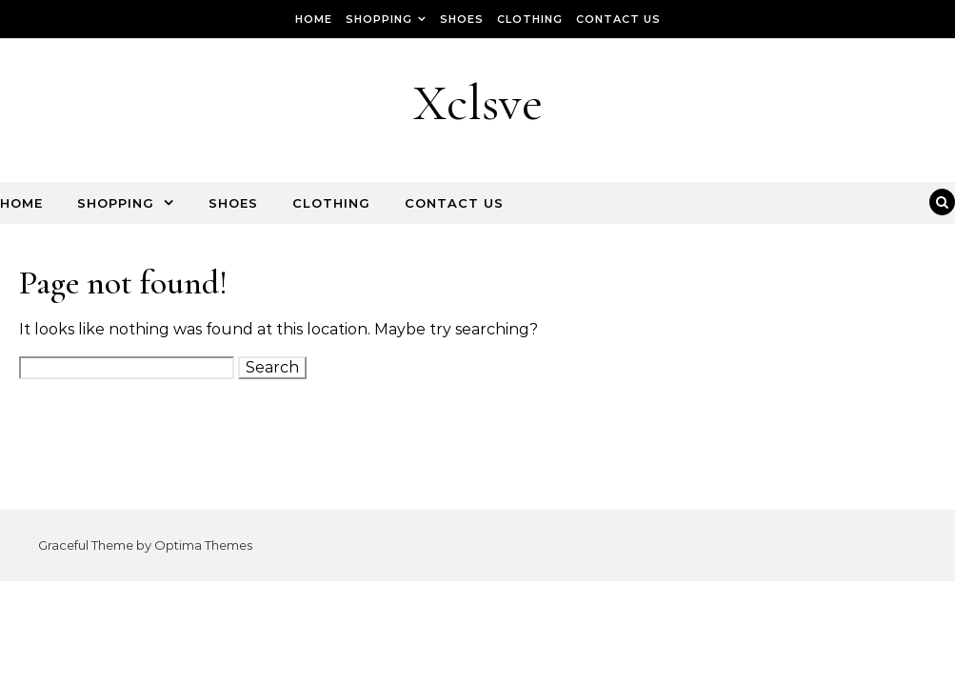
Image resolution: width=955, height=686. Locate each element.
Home (313, 19)
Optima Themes (203, 545)
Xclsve (478, 102)
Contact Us (618, 19)
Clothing (530, 19)
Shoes (462, 19)
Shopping (379, 19)
